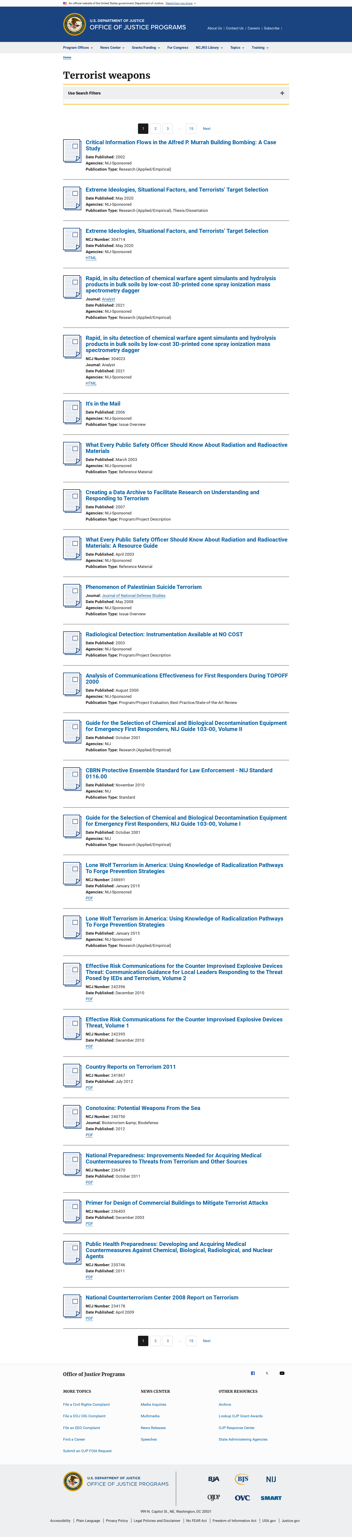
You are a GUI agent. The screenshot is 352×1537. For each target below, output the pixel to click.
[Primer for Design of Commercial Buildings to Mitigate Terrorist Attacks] (72, 1222)
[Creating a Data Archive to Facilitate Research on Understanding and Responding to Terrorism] (72, 511)
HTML (91, 257)
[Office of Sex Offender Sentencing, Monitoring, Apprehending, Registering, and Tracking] (271, 1501)
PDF (89, 898)
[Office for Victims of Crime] (242, 1501)
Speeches (149, 1439)
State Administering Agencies (243, 1439)
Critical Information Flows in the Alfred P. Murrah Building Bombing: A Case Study (181, 145)
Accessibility (60, 1521)
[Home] (138, 24)
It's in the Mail (103, 403)
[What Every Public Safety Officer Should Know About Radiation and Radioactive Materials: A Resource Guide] (72, 558)
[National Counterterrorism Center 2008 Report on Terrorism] (72, 1316)
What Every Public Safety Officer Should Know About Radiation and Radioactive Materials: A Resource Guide (186, 542)
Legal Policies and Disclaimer (157, 1521)
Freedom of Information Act (234, 1521)
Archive (225, 1404)
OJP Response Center (237, 1428)
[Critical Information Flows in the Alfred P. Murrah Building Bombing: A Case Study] (72, 161)
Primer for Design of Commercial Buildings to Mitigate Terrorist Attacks (177, 1203)
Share (289, 31)
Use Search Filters (84, 93)
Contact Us (235, 28)
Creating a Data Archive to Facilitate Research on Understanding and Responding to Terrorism (172, 495)
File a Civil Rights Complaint (86, 1404)
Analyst (108, 299)
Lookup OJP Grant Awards (241, 1416)
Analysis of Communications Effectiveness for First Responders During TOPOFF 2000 (187, 678)
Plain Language (88, 1521)
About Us (214, 28)
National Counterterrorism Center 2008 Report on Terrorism (162, 1297)
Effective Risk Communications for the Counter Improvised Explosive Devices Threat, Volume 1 (184, 1022)
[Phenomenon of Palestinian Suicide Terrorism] (72, 606)
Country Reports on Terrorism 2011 (131, 1067)
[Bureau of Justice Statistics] (242, 1485)
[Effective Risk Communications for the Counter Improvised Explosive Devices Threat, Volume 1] (72, 1038)
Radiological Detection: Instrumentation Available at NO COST (164, 634)
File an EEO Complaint (81, 1428)
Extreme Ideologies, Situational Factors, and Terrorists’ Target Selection (177, 189)
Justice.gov (291, 1521)
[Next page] (209, 128)
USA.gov (269, 1521)
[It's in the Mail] (72, 422)
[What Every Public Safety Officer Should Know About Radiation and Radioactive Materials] (72, 464)
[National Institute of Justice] (271, 1483)
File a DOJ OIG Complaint (84, 1416)
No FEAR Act (196, 1521)
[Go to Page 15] (191, 128)
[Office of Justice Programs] (74, 24)
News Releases (153, 1428)
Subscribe (271, 28)
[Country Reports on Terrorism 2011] (72, 1086)
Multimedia (150, 1416)
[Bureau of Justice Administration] (213, 1482)
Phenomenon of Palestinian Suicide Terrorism (144, 587)
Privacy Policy (117, 1521)
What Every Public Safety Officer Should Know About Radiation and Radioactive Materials (186, 448)
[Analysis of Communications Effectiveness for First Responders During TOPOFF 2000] (72, 694)
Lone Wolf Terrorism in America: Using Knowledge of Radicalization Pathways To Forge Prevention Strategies (184, 868)
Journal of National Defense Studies (134, 595)
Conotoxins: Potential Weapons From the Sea (143, 1108)
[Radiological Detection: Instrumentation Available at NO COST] (72, 653)
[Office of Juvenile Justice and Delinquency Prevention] (214, 1502)
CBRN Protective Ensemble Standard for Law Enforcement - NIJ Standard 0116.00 (179, 773)
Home (67, 57)
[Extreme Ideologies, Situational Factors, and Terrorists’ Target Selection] (72, 208)
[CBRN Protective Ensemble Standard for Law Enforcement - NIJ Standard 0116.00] (72, 789)
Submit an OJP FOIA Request (87, 1451)
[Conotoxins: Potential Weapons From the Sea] (72, 1127)
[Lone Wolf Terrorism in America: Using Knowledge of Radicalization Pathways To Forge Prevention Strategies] (72, 884)
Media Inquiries (153, 1404)
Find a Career (74, 1439)
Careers (254, 28)
